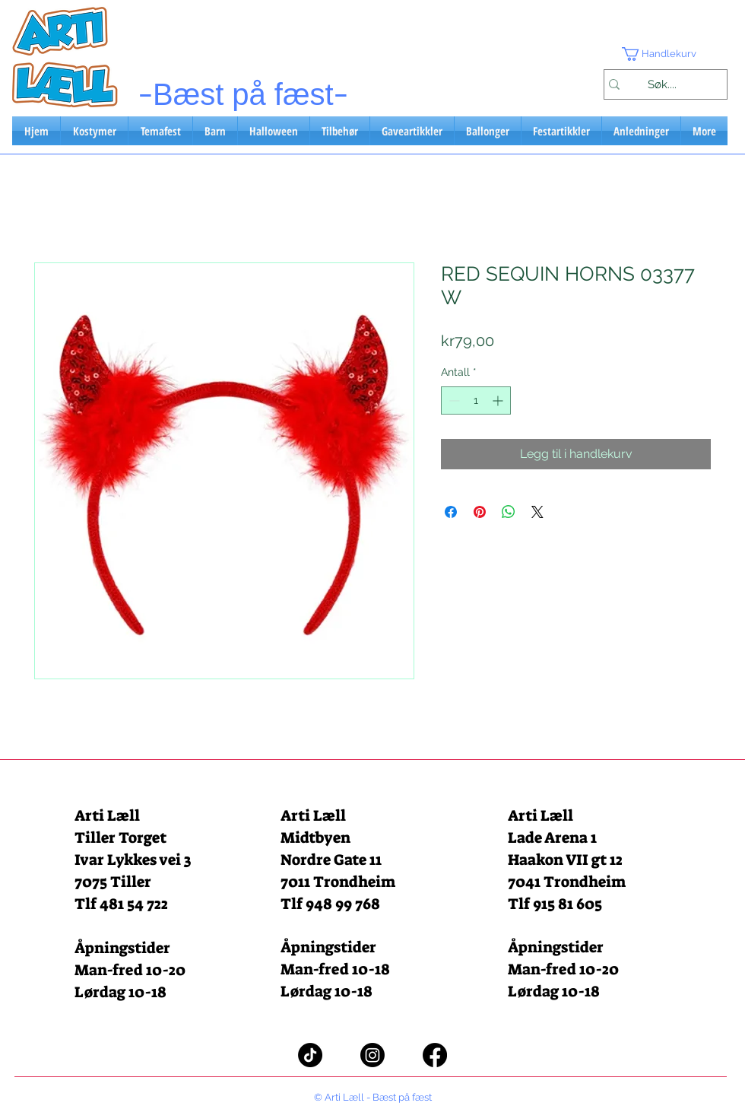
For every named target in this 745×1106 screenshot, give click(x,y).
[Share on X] (537, 512)
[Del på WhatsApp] (508, 512)
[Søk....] (662, 84)
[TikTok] (310, 1055)
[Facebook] (435, 1055)
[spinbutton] (476, 400)
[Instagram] (372, 1055)
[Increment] (499, 400)
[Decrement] (452, 400)
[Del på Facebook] (451, 512)
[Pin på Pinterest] (480, 512)
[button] (665, 54)
